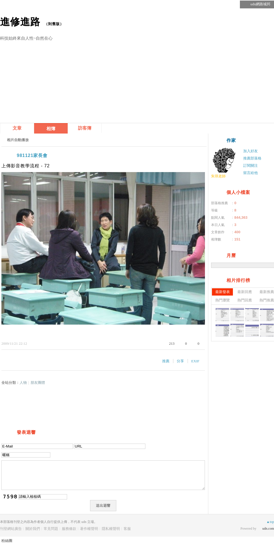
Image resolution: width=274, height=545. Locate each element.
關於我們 (32, 529)
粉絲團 (6, 541)
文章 (17, 128)
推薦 (165, 361)
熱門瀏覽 (222, 300)
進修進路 (20, 21)
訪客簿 (84, 128)
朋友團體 (37, 382)
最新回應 (244, 292)
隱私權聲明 (111, 529)
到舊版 (54, 24)
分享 (180, 361)
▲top (270, 522)
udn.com (268, 528)
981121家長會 (32, 155)
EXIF (195, 361)
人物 (23, 382)
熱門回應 (244, 300)
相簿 (50, 128)
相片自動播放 (18, 140)
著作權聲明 (89, 529)
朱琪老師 (218, 176)
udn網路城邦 (261, 4)
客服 (127, 529)
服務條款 (69, 529)
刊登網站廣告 (11, 529)
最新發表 (222, 292)
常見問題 (51, 529)
